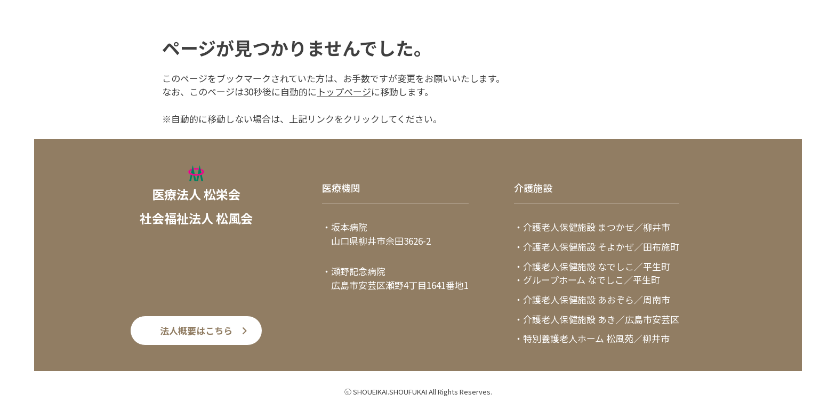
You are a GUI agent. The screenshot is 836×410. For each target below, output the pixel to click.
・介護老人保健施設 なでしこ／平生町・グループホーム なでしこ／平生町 (592, 273)
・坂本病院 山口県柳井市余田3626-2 (376, 233)
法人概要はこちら (196, 330)
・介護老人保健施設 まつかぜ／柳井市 (592, 227)
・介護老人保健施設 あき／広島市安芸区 (596, 319)
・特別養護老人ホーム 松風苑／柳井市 (592, 338)
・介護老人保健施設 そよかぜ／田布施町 (596, 246)
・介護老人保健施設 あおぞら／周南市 (592, 299)
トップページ (344, 91)
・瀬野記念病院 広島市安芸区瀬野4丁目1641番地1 (395, 278)
